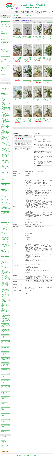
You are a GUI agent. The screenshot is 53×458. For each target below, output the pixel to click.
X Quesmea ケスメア (5, 59)
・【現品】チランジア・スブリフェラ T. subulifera (5, 203)
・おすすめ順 (22, 20)
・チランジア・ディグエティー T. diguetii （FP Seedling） (5, 86)
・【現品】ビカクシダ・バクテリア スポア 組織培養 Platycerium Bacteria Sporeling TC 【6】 (6, 138)
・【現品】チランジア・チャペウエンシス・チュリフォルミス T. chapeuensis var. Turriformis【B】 (5, 91)
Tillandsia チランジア (5, 24)
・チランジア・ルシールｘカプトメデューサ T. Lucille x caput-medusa (5, 99)
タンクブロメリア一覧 (5, 26)
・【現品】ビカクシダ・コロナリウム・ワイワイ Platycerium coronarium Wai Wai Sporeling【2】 (5, 340)
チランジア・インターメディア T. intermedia (27, 99)
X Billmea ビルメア (5, 53)
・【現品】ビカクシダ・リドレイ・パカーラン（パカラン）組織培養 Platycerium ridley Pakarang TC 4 (5, 429)
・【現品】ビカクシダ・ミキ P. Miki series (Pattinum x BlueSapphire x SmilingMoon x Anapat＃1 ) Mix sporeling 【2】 (5, 108)
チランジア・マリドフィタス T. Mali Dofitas (27, 37)
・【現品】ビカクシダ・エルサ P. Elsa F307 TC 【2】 (5, 300)
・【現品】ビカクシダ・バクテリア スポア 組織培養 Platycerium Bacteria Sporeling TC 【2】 (6, 126)
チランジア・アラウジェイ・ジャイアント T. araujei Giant (47, 99)
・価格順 (27, 20)
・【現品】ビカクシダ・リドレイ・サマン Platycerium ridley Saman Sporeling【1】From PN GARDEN (5, 169)
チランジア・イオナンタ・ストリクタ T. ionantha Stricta (37, 58)
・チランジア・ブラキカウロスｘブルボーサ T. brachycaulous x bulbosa (5, 207)
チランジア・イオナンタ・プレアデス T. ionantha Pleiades (37, 119)
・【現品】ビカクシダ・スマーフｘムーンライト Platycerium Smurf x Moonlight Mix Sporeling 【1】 (5, 379)
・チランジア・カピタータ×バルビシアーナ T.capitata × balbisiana (5, 446)
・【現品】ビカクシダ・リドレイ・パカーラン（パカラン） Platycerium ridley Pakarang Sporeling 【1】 (5, 357)
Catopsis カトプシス (5, 36)
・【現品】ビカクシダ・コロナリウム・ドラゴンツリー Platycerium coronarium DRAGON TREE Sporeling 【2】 (5, 144)
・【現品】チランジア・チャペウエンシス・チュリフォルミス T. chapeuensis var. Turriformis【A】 (5, 187)
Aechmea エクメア (5, 29)
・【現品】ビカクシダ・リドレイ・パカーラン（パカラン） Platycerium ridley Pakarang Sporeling (5, 162)
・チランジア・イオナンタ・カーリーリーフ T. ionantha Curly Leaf (5, 226)
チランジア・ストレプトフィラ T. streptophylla (17, 37)
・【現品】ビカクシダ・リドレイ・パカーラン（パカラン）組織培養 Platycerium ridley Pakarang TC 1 (5, 114)
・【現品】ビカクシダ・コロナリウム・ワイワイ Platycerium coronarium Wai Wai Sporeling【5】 (5, 418)
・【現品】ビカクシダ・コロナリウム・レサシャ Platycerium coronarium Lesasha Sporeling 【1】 (5, 346)
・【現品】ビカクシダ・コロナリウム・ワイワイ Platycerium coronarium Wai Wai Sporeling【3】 (5, 385)
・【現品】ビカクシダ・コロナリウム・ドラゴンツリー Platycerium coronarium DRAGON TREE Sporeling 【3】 (5, 150)
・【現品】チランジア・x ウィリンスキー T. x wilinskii (5, 442)
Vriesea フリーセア (5, 51)
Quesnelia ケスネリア (5, 49)
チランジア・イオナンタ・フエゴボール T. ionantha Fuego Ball (47, 58)
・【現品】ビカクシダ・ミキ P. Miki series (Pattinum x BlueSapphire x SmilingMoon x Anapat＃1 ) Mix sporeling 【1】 (5, 363)
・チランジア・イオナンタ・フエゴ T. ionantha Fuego (5, 229)
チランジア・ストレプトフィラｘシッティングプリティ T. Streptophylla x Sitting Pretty (27, 120)
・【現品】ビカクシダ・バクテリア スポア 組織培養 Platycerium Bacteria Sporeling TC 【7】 (6, 132)
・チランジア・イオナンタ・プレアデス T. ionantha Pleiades (5, 95)
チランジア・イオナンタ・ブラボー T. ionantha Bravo (47, 119)
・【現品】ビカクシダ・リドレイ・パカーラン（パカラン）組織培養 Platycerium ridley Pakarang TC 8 (5, 120)
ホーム (13, 15)
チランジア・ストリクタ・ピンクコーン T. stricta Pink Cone (27, 79)
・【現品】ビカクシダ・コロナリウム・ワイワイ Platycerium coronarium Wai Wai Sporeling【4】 (5, 412)
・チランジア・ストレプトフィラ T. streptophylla (5, 267)
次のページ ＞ (49, 22)
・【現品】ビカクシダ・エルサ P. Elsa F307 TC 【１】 (5, 103)
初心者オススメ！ (29, 15)
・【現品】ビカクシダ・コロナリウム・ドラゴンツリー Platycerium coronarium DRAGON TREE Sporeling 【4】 (5, 156)
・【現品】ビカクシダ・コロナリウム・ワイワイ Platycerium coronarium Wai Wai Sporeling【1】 (5, 406)
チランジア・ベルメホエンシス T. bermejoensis (37, 99)
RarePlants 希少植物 (5, 65)
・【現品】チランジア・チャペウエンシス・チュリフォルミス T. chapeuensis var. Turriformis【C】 (5, 193)
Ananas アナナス (5, 31)
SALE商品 (3, 74)
